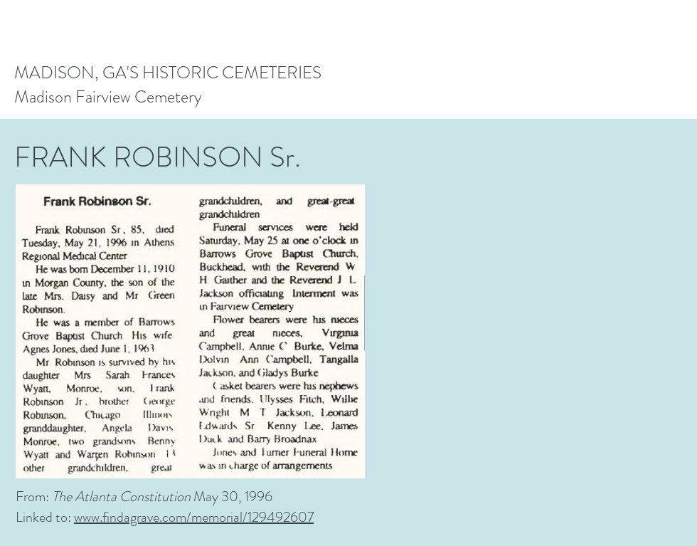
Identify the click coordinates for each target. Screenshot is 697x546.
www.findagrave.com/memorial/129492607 (194, 517)
